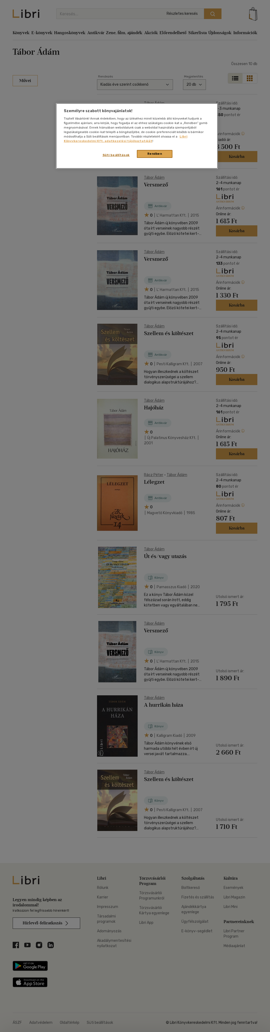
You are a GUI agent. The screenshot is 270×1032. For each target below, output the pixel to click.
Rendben (154, 154)
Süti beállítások (116, 155)
